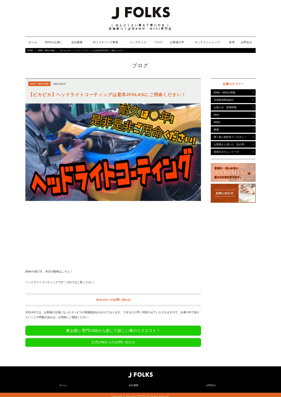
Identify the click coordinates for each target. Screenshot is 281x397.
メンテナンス (138, 42)
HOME (30, 50)
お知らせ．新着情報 (225, 107)
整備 (216, 129)
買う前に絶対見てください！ (230, 137)
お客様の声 (177, 42)
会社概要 (77, 42)
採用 (232, 42)
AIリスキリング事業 (105, 42)
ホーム (32, 42)
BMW (217, 122)
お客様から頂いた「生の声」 (230, 144)
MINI (216, 114)
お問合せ (246, 42)
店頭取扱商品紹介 (224, 99)
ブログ (158, 42)
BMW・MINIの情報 (46, 50)
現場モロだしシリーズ (226, 151)
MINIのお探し (54, 42)
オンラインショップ (207, 42)
